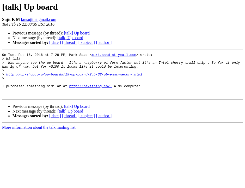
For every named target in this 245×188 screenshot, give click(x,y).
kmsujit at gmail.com (38, 19)
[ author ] (104, 42)
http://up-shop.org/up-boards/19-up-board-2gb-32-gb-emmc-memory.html (74, 79)
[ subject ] (86, 42)
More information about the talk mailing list (39, 136)
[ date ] (55, 42)
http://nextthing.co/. (90, 93)
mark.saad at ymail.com (113, 55)
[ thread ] (69, 42)
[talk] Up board (77, 33)
